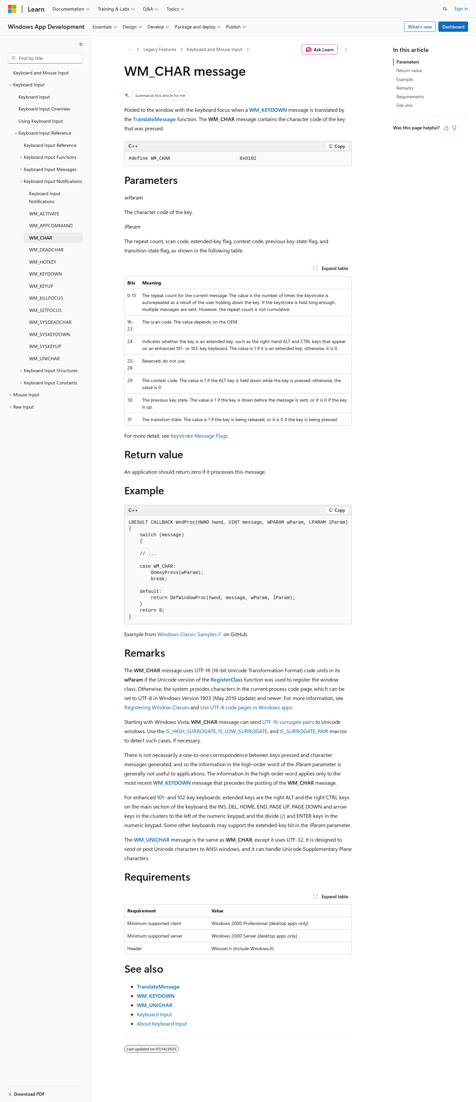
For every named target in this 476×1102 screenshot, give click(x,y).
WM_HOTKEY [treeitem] (42, 262)
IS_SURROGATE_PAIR (304, 730)
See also (404, 105)
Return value (409, 70)
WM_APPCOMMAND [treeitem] (51, 225)
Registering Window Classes (156, 707)
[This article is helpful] (446, 128)
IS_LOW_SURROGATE (242, 730)
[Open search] (445, 9)
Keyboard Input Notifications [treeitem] (44, 197)
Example (404, 79)
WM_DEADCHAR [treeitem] (46, 249)
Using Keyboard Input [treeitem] (41, 121)
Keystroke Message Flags (199, 435)
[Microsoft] (12, 9)
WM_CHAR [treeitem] (40, 238)
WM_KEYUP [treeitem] (41, 286)
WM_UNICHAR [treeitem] (44, 358)
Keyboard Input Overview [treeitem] (44, 109)
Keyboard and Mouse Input (214, 49)
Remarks (405, 88)
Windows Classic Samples (187, 634)
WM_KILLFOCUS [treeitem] (46, 298)
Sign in (461, 8)
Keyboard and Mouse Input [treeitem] (41, 72)
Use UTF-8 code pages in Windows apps (246, 707)
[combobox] (45, 58)
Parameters (407, 62)
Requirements (410, 96)
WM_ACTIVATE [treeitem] (44, 213)
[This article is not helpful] (454, 128)
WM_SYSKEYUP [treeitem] (45, 346)
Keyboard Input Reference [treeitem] (50, 145)
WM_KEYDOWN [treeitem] (45, 274)
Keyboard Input (154, 1014)
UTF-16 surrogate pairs (288, 721)
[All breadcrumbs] (130, 49)
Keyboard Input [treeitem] (34, 97)
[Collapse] (81, 44)
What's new (420, 26)
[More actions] (346, 49)
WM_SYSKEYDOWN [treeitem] (49, 334)
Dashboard (453, 26)
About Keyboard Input (162, 1023)
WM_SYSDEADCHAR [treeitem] (50, 322)
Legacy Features (159, 49)
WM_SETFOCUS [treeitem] (45, 310)
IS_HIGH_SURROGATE (191, 730)
